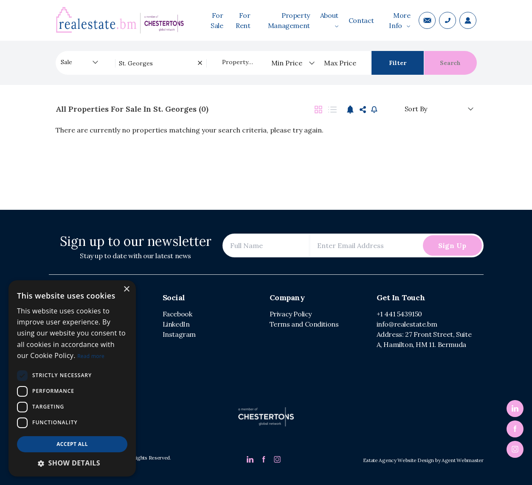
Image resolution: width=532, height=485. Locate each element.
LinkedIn (176, 324)
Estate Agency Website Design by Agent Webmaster (423, 460)
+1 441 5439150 (399, 314)
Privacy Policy (291, 314)
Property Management (289, 20)
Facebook (177, 314)
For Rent (243, 20)
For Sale (217, 20)
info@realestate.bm (407, 324)
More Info (399, 20)
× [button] (126, 289)
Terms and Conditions (304, 324)
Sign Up (452, 245)
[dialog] (72, 378)
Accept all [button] (72, 444)
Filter (397, 63)
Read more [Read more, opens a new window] (90, 356)
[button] (72, 463)
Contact (361, 20)
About (329, 19)
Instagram (179, 334)
